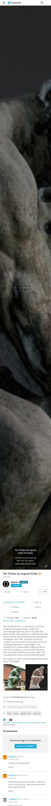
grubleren (37, 713)
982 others (42, 722)
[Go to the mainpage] (14, 2)
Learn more (29, 697)
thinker (15, 713)
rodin (9, 713)
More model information (14, 620)
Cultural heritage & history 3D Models (22, 707)
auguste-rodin (26, 713)
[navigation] (4, 3)
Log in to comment (25, 746)
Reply (10, 767)
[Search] (42, 3)
